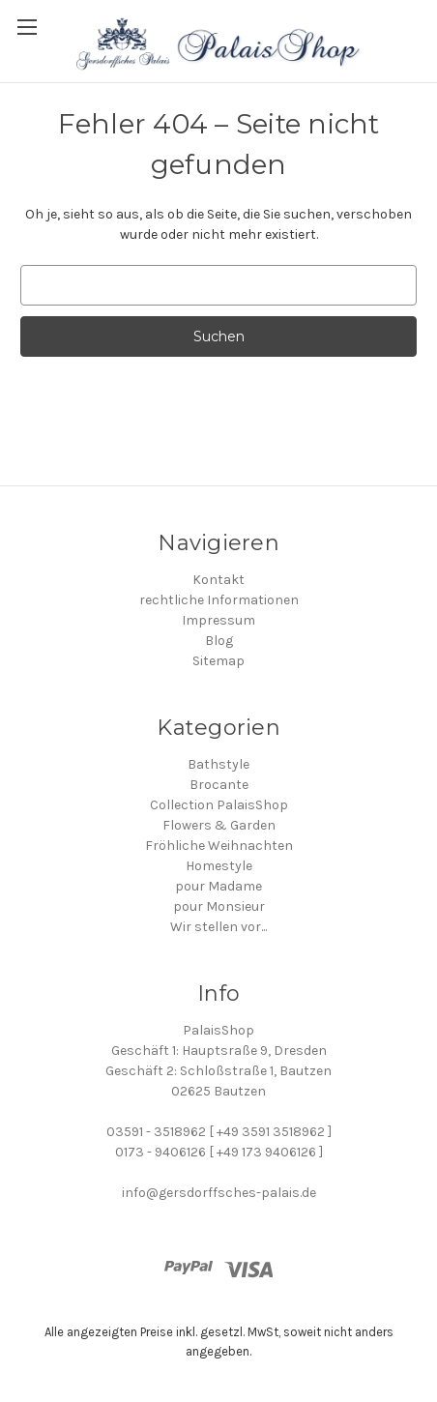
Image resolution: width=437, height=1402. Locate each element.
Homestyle (219, 866)
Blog (219, 640)
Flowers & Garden (219, 825)
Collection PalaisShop (219, 805)
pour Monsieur (219, 906)
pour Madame (218, 886)
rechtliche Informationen (219, 600)
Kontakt (218, 579)
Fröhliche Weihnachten (219, 845)
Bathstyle (218, 764)
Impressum (218, 620)
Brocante (218, 784)
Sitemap (218, 661)
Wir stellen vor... (218, 927)
